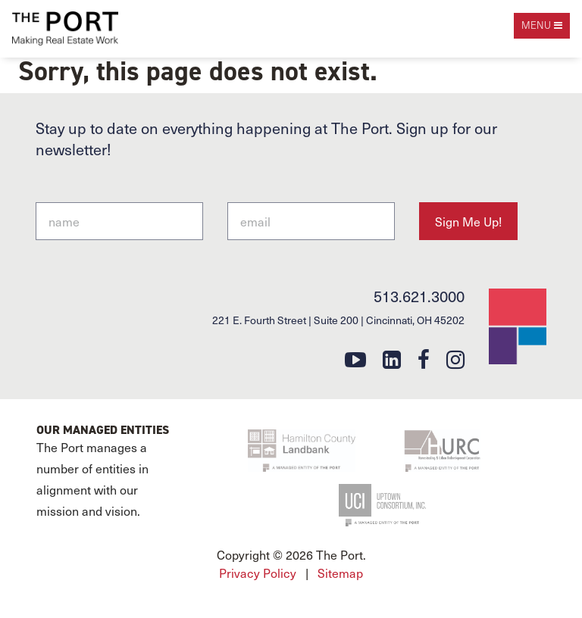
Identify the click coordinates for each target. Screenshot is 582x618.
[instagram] (455, 358)
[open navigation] (542, 26)
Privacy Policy (257, 572)
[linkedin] (392, 358)
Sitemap (340, 572)
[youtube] (355, 358)
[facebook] (424, 358)
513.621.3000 (419, 296)
